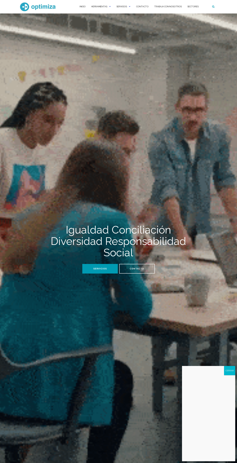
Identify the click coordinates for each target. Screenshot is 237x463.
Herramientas (99, 6)
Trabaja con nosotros (168, 6)
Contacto (142, 6)
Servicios (121, 6)
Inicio (83, 6)
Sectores (193, 6)
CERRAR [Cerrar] (229, 370)
